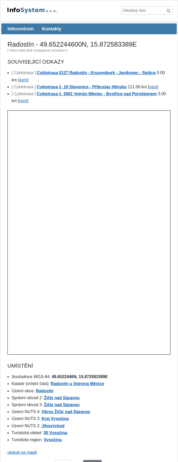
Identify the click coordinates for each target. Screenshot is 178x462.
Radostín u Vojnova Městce (77, 383)
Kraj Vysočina (55, 418)
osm (23, 80)
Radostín (44, 391)
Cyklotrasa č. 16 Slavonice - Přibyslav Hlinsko (82, 87)
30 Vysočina (55, 433)
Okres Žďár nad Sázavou (65, 411)
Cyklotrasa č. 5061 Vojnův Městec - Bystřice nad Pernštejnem (97, 94)
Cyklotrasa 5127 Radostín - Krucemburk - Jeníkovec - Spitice (96, 73)
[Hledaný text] (142, 10)
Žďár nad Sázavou (62, 398)
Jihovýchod (52, 426)
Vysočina (53, 440)
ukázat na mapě (22, 452)
